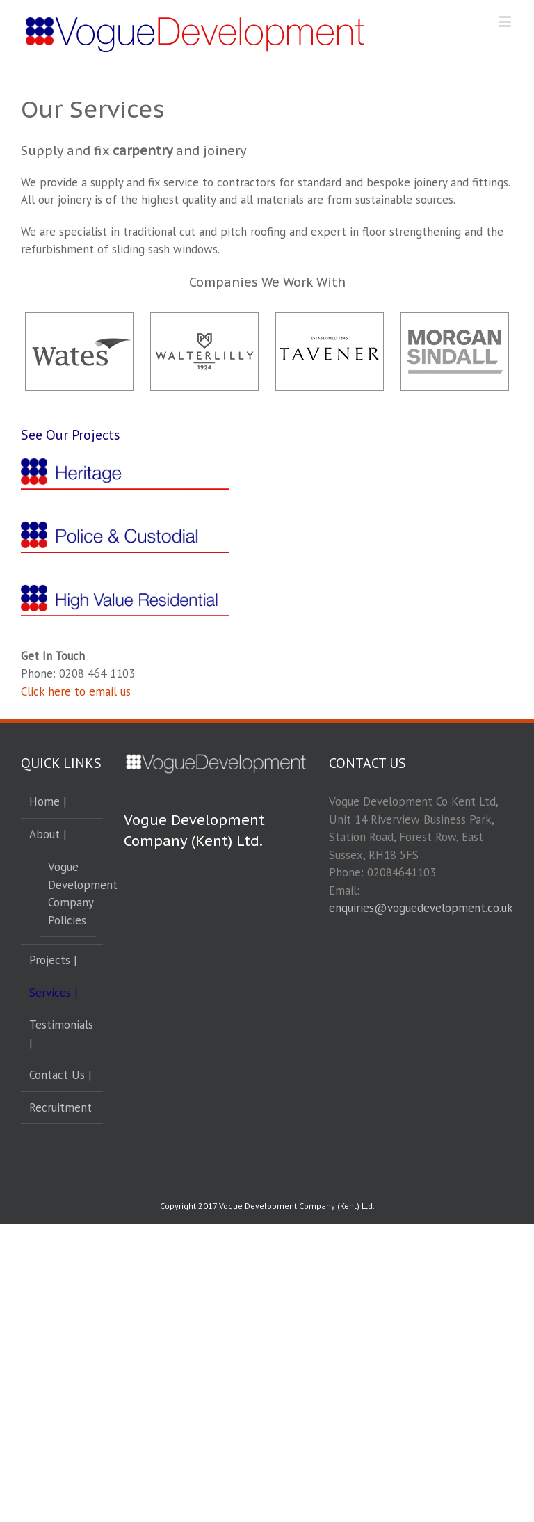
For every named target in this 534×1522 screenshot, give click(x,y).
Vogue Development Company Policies (68, 893)
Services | (53, 992)
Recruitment (60, 1107)
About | (48, 834)
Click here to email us (76, 691)
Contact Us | (60, 1074)
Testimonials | (61, 1033)
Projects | (53, 960)
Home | (48, 801)
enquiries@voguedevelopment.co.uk (421, 907)
